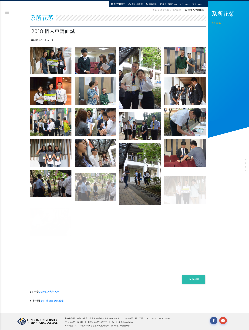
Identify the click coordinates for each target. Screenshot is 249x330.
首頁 (154, 10)
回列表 (193, 279)
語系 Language (199, 3)
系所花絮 (216, 23)
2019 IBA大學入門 (49, 291)
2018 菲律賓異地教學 (52, 301)
